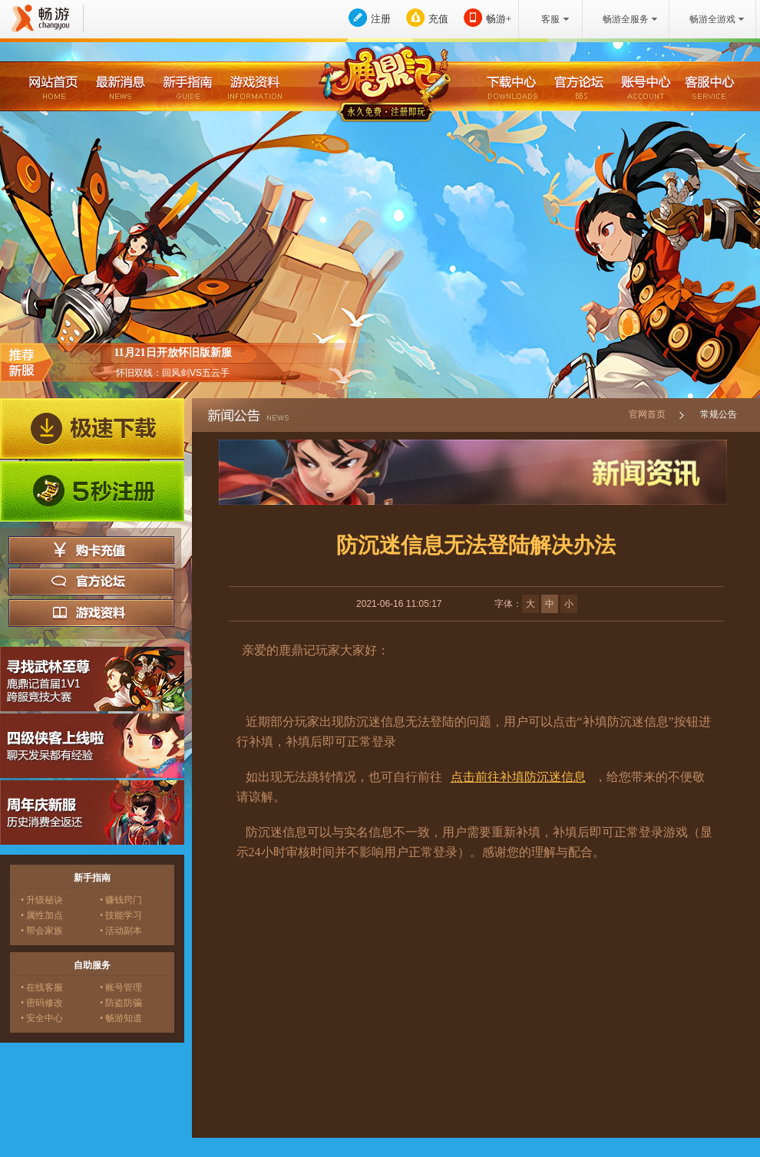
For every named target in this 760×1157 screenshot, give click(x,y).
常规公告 (718, 414)
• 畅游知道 (121, 1018)
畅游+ (498, 19)
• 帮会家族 (42, 930)
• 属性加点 (42, 915)
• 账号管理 (121, 987)
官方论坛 (91, 581)
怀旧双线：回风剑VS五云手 (173, 373)
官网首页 (647, 414)
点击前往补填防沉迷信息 (518, 776)
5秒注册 (92, 491)
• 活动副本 (121, 930)
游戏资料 (91, 613)
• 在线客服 (42, 987)
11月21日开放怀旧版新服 (172, 352)
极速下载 (92, 429)
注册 (381, 19)
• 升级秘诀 (42, 900)
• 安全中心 (42, 1018)
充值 (438, 19)
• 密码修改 (42, 1002)
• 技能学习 (121, 915)
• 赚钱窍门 (121, 900)
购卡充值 (91, 550)
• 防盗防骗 (121, 1002)
